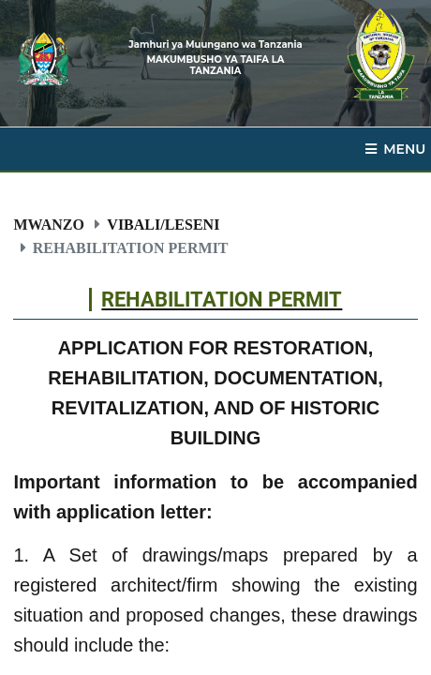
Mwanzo (48, 224)
